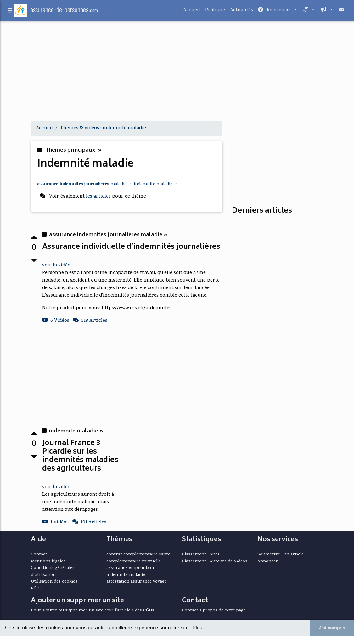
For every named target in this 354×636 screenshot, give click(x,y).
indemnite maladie (125, 575)
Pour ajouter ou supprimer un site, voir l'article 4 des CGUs (92, 610)
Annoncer (267, 561)
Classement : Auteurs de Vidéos (214, 561)
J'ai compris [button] (332, 627)
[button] (308, 11)
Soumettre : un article (280, 554)
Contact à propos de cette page (214, 610)
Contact (39, 554)
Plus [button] (197, 627)
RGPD (36, 588)
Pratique (215, 11)
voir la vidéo (56, 265)
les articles (98, 196)
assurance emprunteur (130, 568)
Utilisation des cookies (54, 581)
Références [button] (275, 11)
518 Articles (90, 321)
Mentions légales (48, 561)
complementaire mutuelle (133, 561)
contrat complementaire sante (138, 554)
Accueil (191, 11)
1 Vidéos (55, 522)
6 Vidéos (55, 321)
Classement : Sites (201, 554)
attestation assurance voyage (136, 581)
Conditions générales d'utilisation (53, 571)
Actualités (241, 11)
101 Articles (89, 522)
